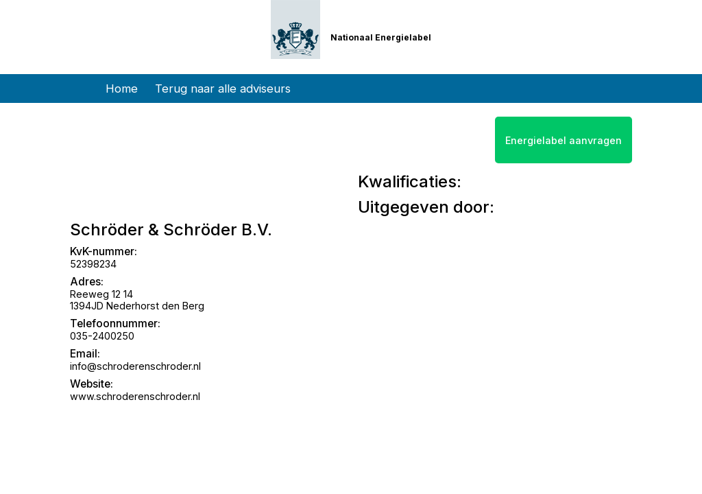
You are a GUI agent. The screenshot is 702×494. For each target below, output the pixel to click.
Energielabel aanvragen (563, 140)
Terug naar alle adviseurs (223, 88)
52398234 (93, 264)
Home (122, 88)
